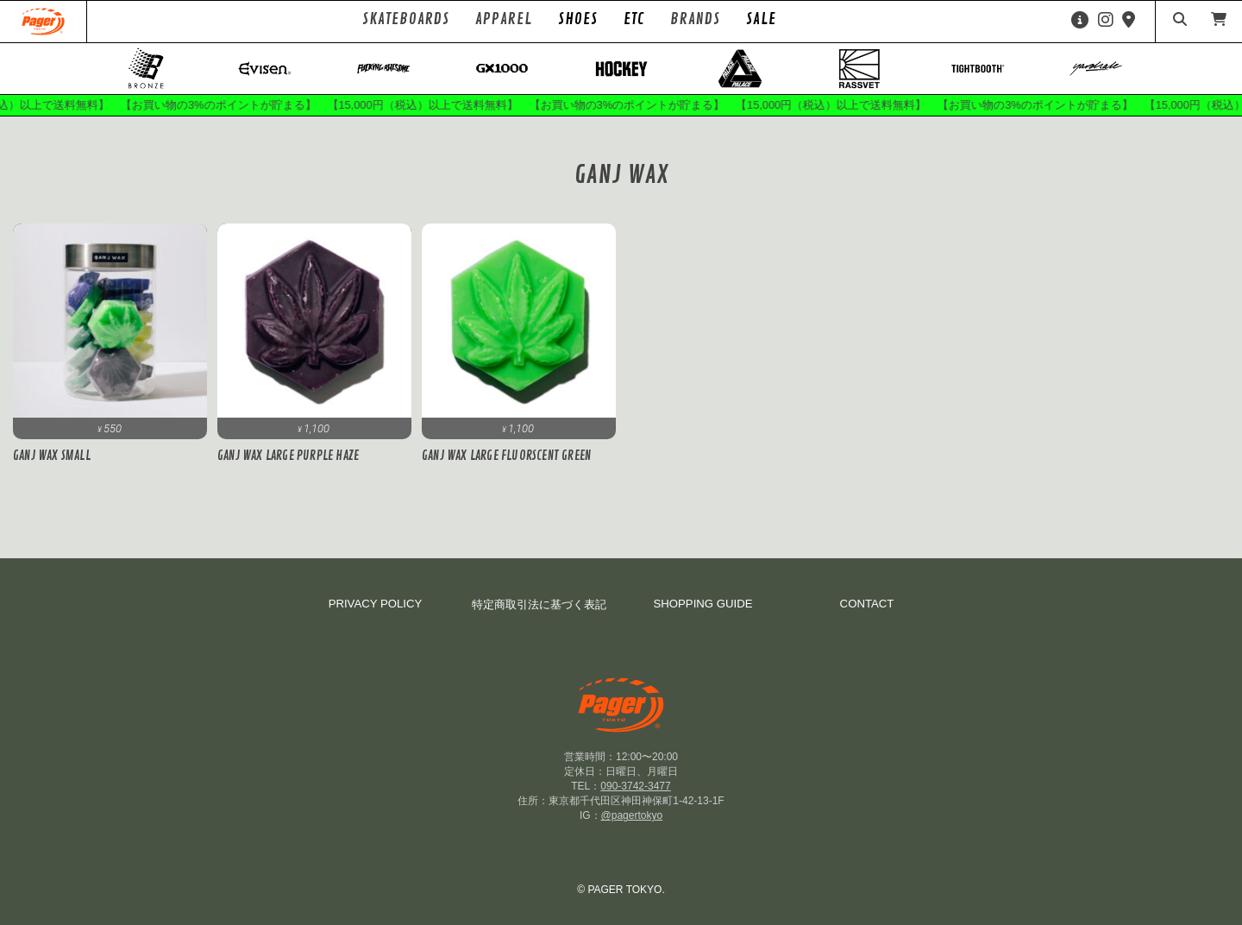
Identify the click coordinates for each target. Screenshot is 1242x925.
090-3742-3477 (635, 788)
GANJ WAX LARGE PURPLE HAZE (288, 457)
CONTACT (867, 605)
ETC (634, 18)
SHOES (578, 18)
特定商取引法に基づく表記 (539, 606)
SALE (761, 18)
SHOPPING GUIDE (702, 605)
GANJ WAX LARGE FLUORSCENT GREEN (506, 457)
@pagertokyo (632, 817)
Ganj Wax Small (52, 457)
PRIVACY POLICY (376, 605)
